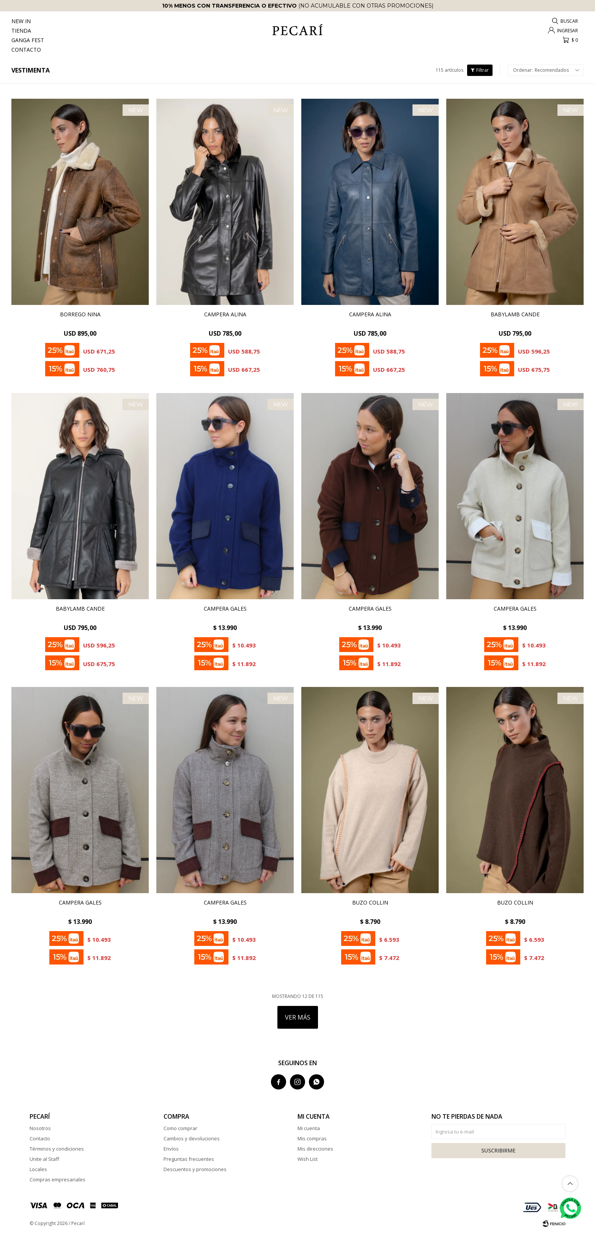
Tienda (21, 30)
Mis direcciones (315, 1148)
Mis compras (312, 1138)
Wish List (308, 1159)
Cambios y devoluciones (192, 1138)
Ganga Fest (27, 40)
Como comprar (180, 1128)
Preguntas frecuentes (189, 1159)
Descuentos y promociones (195, 1169)
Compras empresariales (57, 1179)
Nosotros (40, 1128)
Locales (38, 1169)
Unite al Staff (44, 1159)
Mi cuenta (309, 1128)
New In (21, 21)
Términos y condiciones (57, 1148)
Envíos (171, 1148)
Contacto (26, 49)
